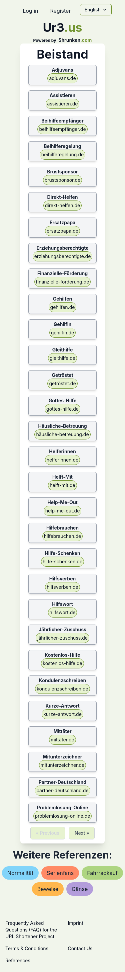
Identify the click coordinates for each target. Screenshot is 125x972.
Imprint (75, 923)
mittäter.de (62, 739)
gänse (80, 889)
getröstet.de (62, 383)
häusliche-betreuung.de (62, 434)
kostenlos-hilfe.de (62, 663)
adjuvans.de (62, 78)
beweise (47, 889)
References (17, 960)
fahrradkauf (102, 873)
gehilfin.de (62, 332)
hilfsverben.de (62, 587)
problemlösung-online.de (62, 816)
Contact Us (80, 948)
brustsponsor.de (63, 180)
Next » (82, 833)
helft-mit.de (62, 485)
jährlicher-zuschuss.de (62, 638)
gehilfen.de (62, 307)
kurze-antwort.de (62, 714)
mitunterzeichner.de (63, 765)
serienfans (60, 873)
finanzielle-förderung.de (62, 282)
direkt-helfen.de (62, 205)
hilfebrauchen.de (62, 536)
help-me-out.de (62, 510)
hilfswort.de (63, 612)
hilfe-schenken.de (62, 561)
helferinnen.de (62, 460)
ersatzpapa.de (62, 231)
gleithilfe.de (62, 358)
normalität (20, 873)
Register (60, 10)
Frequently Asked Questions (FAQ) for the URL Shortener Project (31, 929)
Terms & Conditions (26, 948)
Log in (30, 10)
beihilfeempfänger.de (62, 129)
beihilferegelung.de (62, 154)
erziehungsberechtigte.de (62, 256)
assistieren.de (62, 103)
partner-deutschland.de (62, 790)
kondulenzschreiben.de (62, 689)
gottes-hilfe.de (62, 409)
